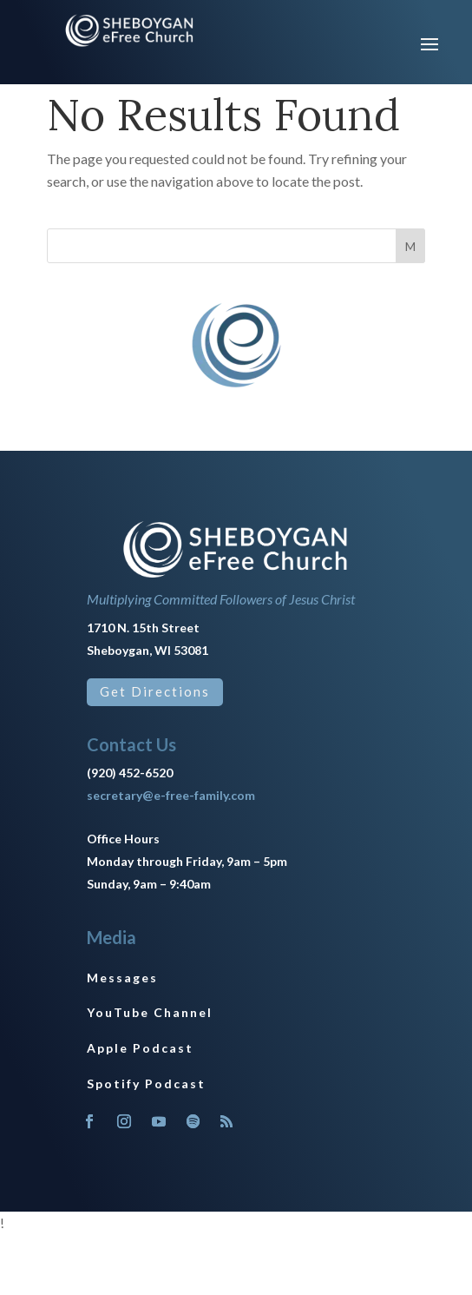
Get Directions (155, 691)
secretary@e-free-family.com (171, 795)
